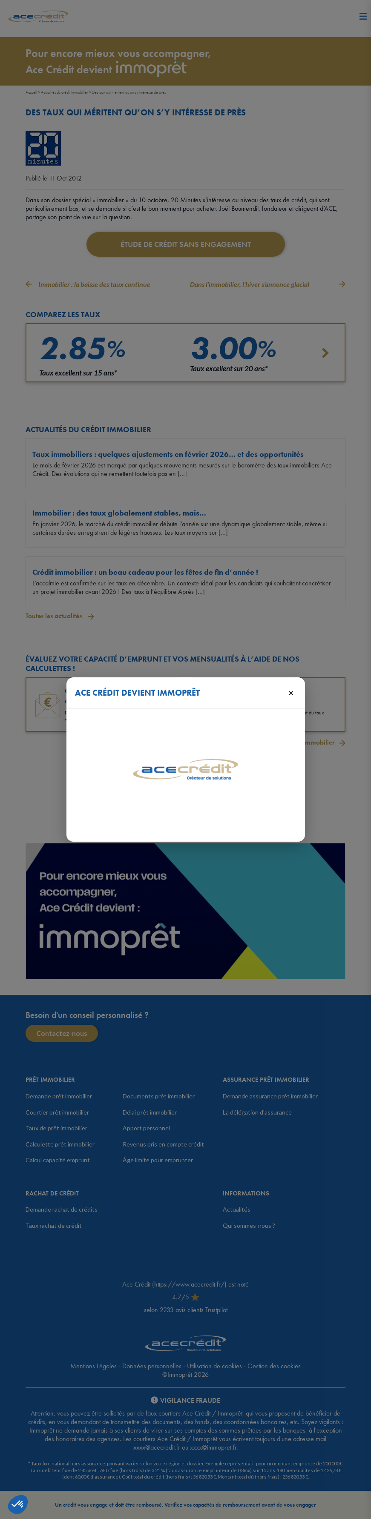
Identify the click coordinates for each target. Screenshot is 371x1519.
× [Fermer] (291, 692)
